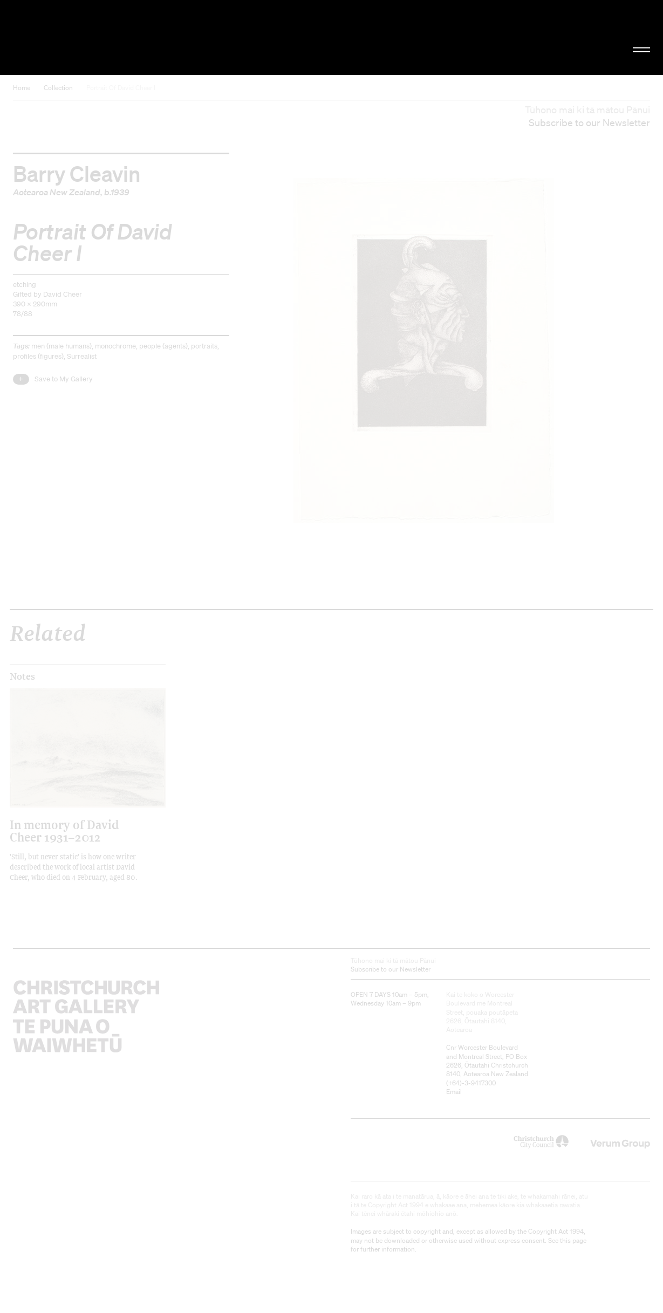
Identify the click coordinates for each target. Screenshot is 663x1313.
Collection (58, 87)
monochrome (115, 346)
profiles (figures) (38, 356)
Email (454, 1091)
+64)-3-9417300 (472, 1083)
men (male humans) (61, 346)
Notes (22, 676)
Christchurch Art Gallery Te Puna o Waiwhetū (111, 37)
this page (573, 1240)
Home (21, 87)
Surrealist (82, 356)
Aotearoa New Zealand (56, 192)
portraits (204, 346)
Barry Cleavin (77, 173)
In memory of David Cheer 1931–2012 (64, 830)
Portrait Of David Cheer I (120, 87)
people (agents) (163, 346)
